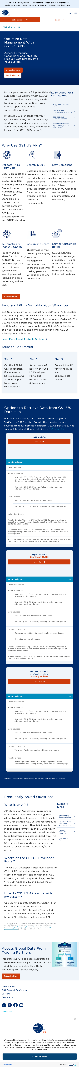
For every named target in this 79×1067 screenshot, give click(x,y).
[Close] (76, 3)
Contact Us (57, 429)
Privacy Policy (7, 1065)
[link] (6, 12)
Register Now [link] (63, 5)
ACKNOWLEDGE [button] (39, 1056)
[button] (19, 19)
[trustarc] (71, 1065)
